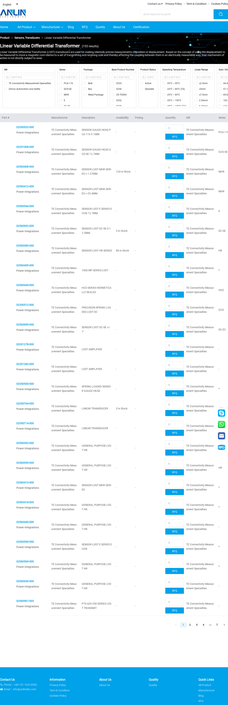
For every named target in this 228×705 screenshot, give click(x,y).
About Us (119, 27)
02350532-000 (25, 127)
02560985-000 (25, 324)
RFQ (85, 27)
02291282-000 (25, 364)
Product (5, 37)
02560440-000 (25, 522)
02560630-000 (25, 581)
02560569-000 (25, 561)
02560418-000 (25, 502)
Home (4, 27)
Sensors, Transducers (27, 37)
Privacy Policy (173, 3)
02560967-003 (25, 600)
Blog (71, 27)
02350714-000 (25, 423)
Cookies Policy (219, 3)
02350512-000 (25, 304)
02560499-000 (25, 265)
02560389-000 (25, 245)
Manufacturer (51, 27)
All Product (24, 27)
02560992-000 (25, 225)
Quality (100, 27)
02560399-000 (25, 462)
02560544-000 (25, 206)
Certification (141, 27)
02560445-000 (25, 285)
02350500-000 (25, 383)
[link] (5, 37)
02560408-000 (25, 166)
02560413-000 (25, 482)
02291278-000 (25, 344)
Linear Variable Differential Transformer (68, 37)
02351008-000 (25, 146)
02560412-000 (25, 186)
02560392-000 (25, 443)
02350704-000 (25, 403)
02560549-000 (25, 541)
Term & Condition (196, 3)
